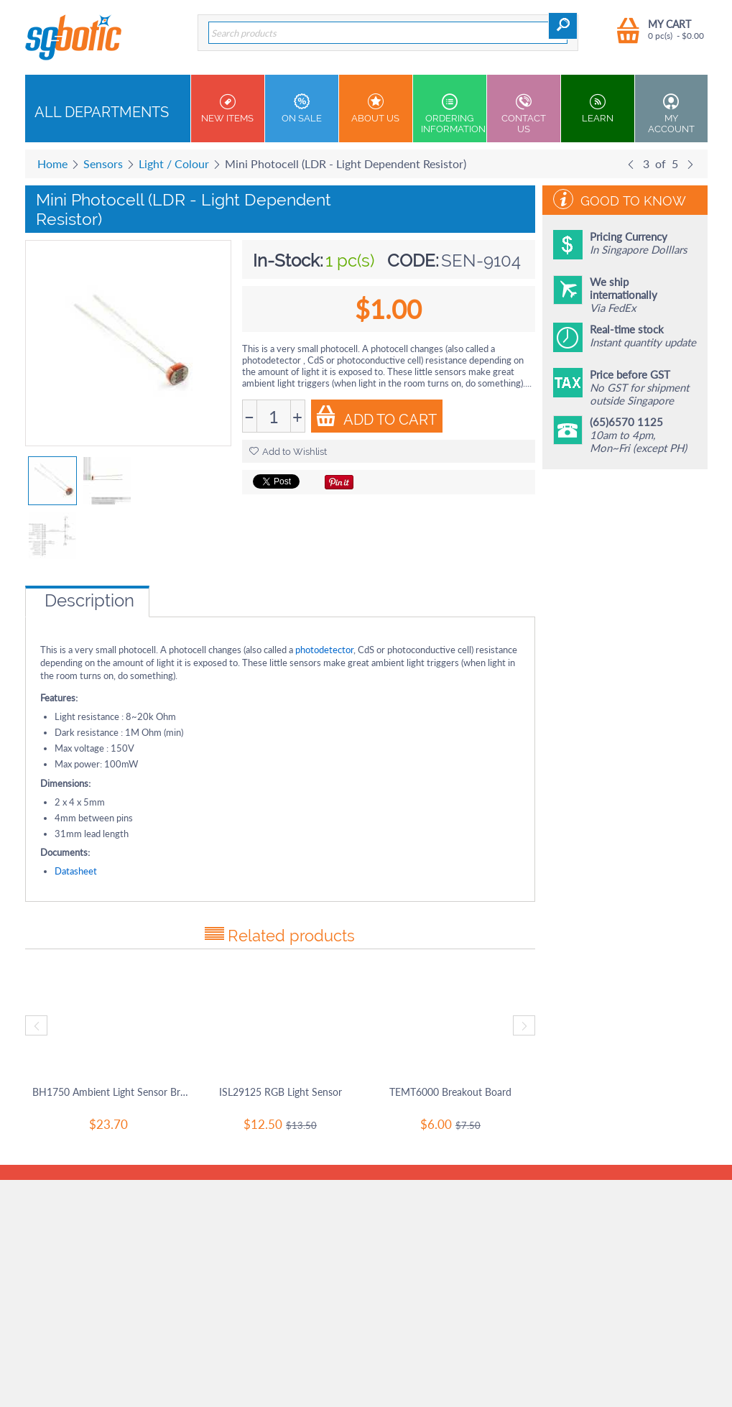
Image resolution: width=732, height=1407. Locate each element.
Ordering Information (453, 113)
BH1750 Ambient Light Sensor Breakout (110, 1092)
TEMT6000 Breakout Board (450, 1092)
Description (89, 600)
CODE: (413, 260)
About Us (375, 108)
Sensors (103, 163)
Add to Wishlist (288, 451)
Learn (597, 108)
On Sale (301, 108)
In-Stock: (288, 260)
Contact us (523, 113)
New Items (227, 108)
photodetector (324, 649)
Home (52, 163)
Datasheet (76, 871)
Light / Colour (174, 163)
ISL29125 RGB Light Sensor (280, 1092)
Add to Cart (376, 416)
